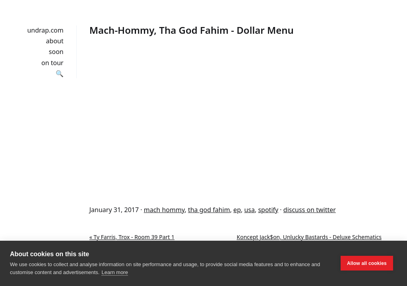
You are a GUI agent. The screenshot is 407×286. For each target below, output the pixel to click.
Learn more (114, 272)
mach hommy (164, 209)
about (55, 41)
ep (237, 209)
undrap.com (45, 30)
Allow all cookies (367, 263)
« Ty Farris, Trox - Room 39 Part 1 (131, 237)
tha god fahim (209, 209)
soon (56, 51)
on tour (52, 62)
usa (249, 209)
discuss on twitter (309, 209)
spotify (268, 209)
